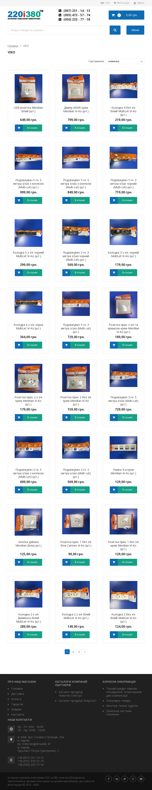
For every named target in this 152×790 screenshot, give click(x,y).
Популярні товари (118, 700)
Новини (16, 709)
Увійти (140, 3)
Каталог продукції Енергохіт (78, 700)
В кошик (32, 127)
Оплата (16, 699)
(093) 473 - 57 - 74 (77, 15)
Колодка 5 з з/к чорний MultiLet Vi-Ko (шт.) (28, 254)
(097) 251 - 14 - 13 (77, 11)
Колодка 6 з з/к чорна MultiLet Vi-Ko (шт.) (28, 326)
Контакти (17, 714)
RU (108, 3)
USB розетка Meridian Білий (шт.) (28, 109)
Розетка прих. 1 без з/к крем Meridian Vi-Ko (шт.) (123, 545)
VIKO (26, 46)
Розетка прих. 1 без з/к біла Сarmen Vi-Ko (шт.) (75, 543)
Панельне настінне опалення (119, 712)
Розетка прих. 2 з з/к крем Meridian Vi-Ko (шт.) (28, 400)
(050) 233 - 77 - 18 (77, 19)
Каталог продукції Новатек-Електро (71, 693)
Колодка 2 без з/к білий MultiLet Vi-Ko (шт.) (123, 617)
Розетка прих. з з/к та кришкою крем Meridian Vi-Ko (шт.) (123, 328)
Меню (135, 30)
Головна (13, 46)
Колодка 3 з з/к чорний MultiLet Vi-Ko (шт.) (123, 254)
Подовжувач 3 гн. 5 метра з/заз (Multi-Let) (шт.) (123, 400)
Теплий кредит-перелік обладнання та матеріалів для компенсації (124, 692)
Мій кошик (123, 3)
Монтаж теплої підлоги (122, 705)
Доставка (17, 693)
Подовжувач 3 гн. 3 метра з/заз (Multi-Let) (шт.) (76, 473)
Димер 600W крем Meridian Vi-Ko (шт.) (76, 109)
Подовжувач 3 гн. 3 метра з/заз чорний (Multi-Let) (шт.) (76, 256)
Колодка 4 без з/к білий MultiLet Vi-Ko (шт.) (123, 111)
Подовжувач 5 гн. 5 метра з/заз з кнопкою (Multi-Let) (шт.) (28, 183)
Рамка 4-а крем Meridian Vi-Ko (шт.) (123, 471)
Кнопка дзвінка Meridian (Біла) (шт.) (28, 543)
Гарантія (17, 704)
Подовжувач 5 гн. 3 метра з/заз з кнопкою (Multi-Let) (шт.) (76, 183)
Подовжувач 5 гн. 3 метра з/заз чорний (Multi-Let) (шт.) (123, 183)
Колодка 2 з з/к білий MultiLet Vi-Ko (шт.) (76, 616)
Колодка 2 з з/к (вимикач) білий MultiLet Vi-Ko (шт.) (28, 617)
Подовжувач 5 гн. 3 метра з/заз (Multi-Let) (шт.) (76, 328)
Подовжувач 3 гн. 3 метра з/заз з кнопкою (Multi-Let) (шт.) (28, 473)
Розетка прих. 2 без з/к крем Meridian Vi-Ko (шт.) (75, 400)
